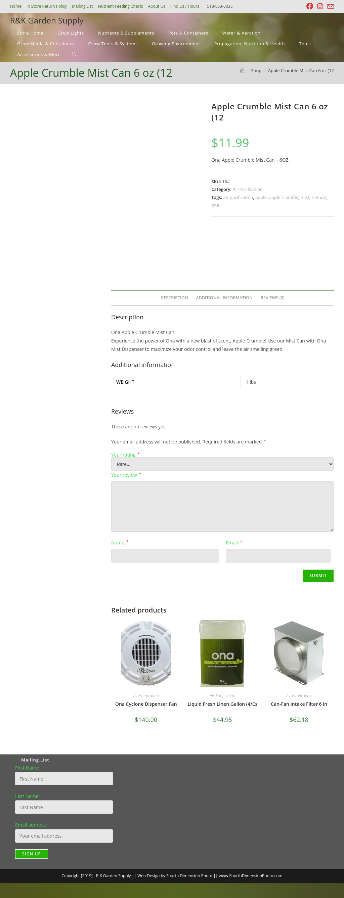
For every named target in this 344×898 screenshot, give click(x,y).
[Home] (242, 70)
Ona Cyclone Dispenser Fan (146, 704)
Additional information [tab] (224, 298)
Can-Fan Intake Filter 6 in (299, 704)
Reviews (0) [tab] (273, 298)
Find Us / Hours (184, 6)
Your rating (125, 455)
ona (215, 205)
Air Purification (247, 189)
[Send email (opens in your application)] (329, 6)
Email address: (31, 825)
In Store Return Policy (47, 6)
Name (119, 542)
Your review (126, 475)
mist (305, 197)
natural (319, 197)
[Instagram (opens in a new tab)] (320, 6)
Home (16, 6)
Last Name (27, 796)
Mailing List (82, 6)
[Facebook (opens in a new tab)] (309, 6)
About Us (156, 6)
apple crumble (283, 197)
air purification (238, 197)
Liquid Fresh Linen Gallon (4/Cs (222, 704)
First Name (27, 767)
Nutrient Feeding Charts (120, 6)
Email (234, 542)
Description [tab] (174, 298)
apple (261, 197)
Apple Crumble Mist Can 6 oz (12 (301, 70)
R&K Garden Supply (46, 20)
